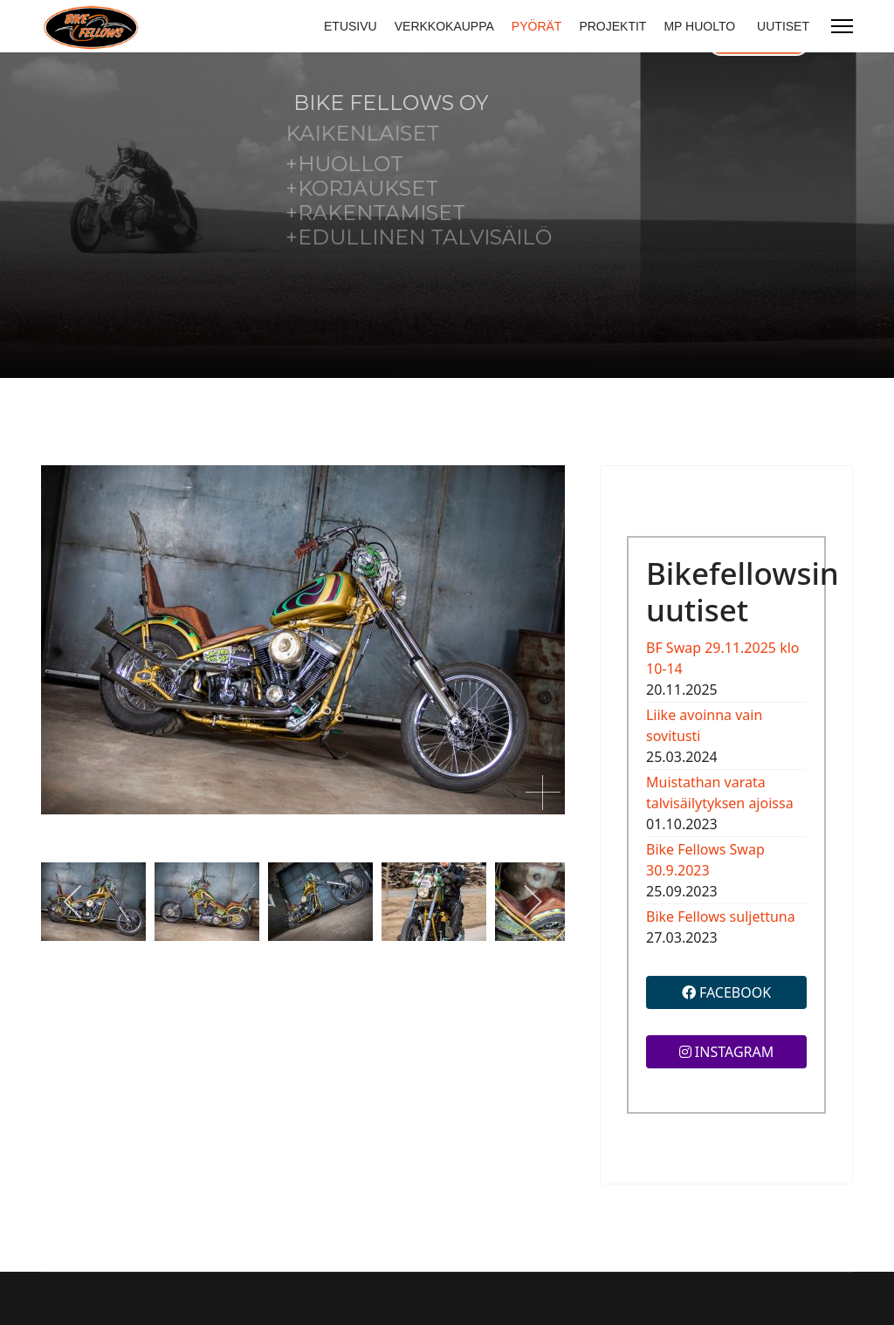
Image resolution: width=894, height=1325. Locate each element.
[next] (532, 901)
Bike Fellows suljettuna (720, 916)
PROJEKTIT (612, 26)
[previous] (73, 901)
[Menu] (842, 26)
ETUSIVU (350, 26)
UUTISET (783, 26)
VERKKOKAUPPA (444, 26)
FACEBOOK (726, 992)
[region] (447, 215)
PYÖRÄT (537, 26)
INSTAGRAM (726, 1051)
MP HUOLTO (699, 26)
